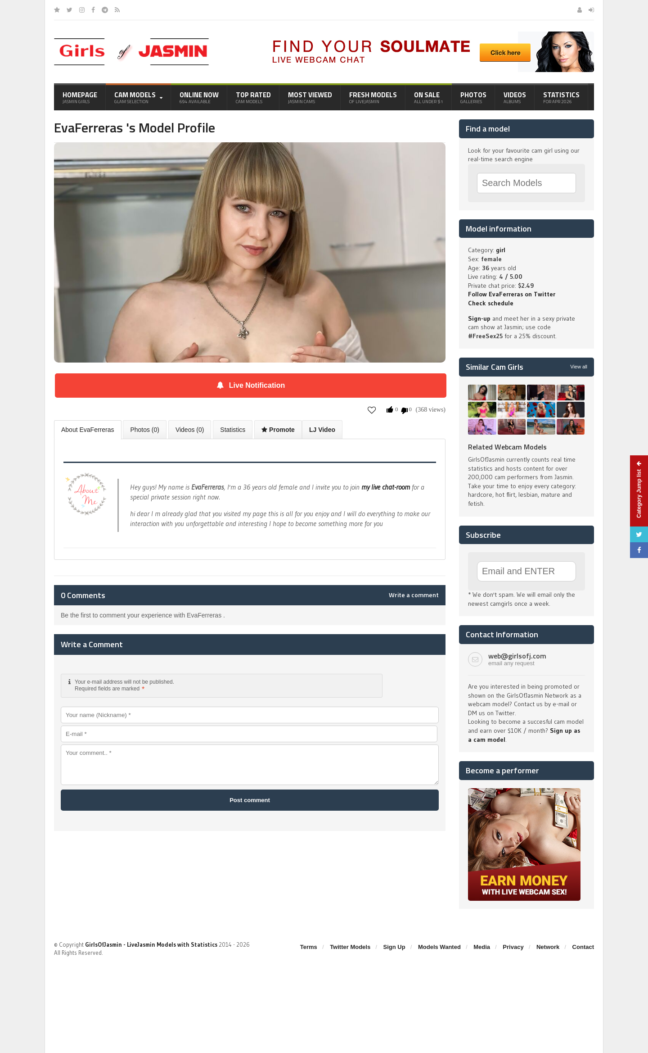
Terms (308, 947)
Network (547, 947)
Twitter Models (350, 947)
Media (481, 947)
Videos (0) (190, 429)
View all (578, 366)
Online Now (199, 97)
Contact (583, 947)
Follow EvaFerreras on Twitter (511, 294)
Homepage (80, 97)
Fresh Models (373, 97)
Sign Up (394, 947)
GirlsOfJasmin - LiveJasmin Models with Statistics (151, 944)
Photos (473, 97)
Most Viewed (310, 97)
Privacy (513, 947)
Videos (515, 97)
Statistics (561, 97)
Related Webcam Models (507, 446)
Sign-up (479, 318)
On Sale (428, 97)
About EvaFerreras (87, 429)
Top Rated (253, 97)
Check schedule (490, 303)
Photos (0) (144, 429)
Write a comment (414, 595)
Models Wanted (439, 947)
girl (500, 250)
